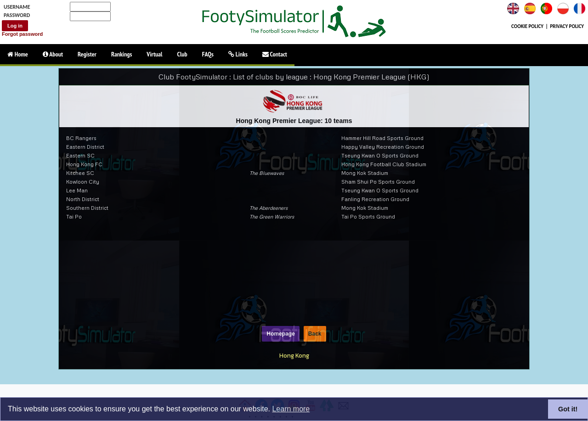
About (53, 54)
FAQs (208, 54)
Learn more (291, 409)
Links (238, 54)
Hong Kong (294, 355)
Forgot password (22, 34)
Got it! (567, 409)
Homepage (280, 334)
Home (17, 54)
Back (315, 334)
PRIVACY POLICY (567, 26)
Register (87, 54)
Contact (274, 54)
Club (182, 54)
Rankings (121, 54)
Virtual (154, 54)
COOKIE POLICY (527, 26)
